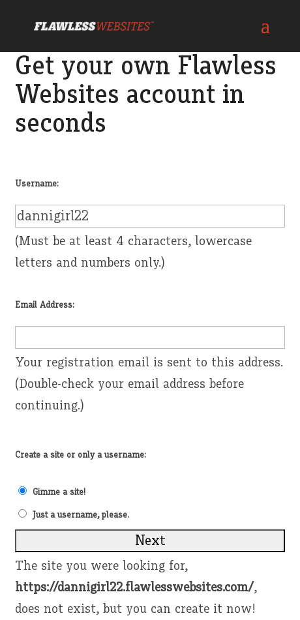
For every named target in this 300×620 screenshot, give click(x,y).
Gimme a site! (59, 492)
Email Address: (44, 305)
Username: (37, 184)
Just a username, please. (81, 515)
